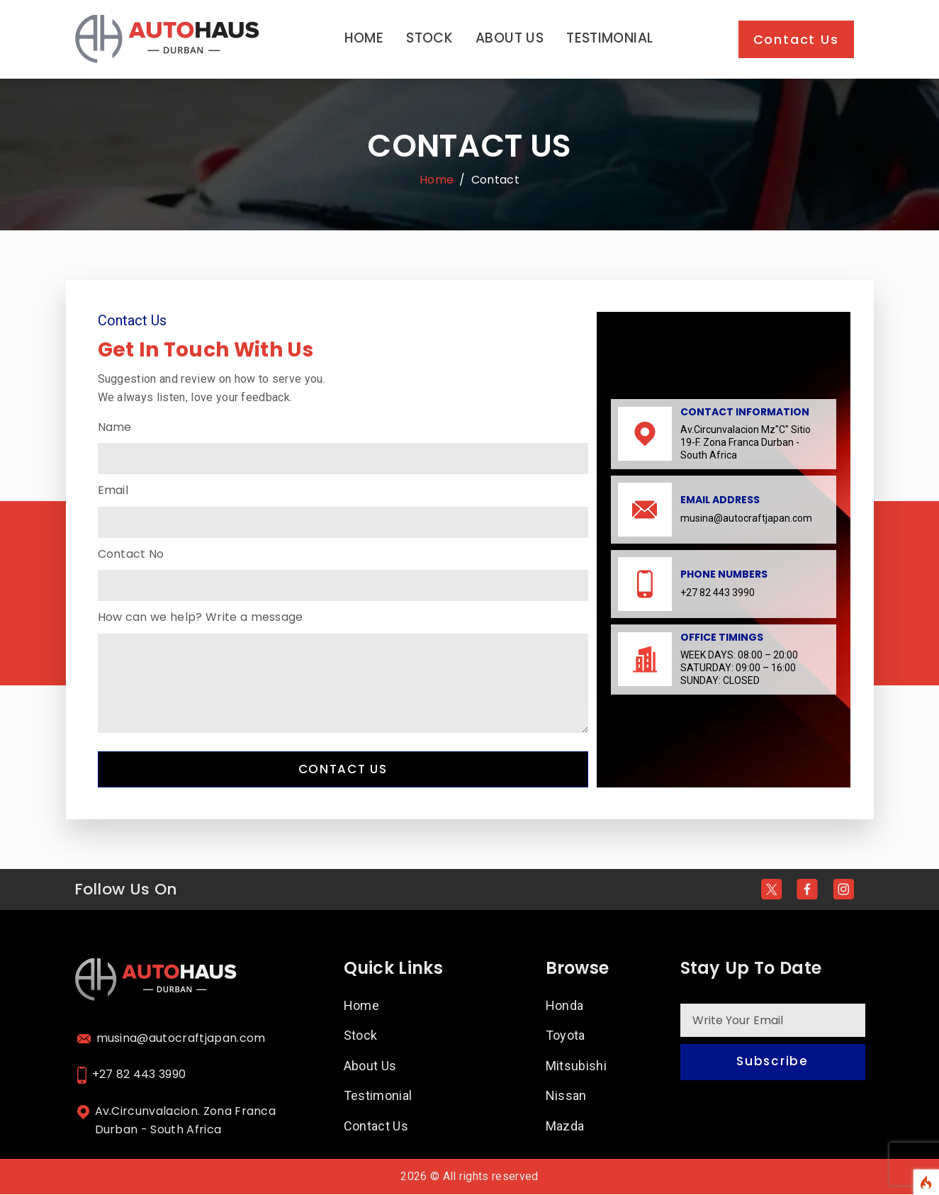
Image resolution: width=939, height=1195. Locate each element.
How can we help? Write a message (200, 617)
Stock (429, 37)
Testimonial (609, 37)
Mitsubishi (576, 1066)
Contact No (131, 554)
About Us (510, 37)
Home (364, 37)
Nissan (566, 1096)
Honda (565, 1006)
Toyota (565, 1036)
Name (115, 427)
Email (113, 490)
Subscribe (772, 1063)
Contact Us (796, 39)
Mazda (565, 1127)
